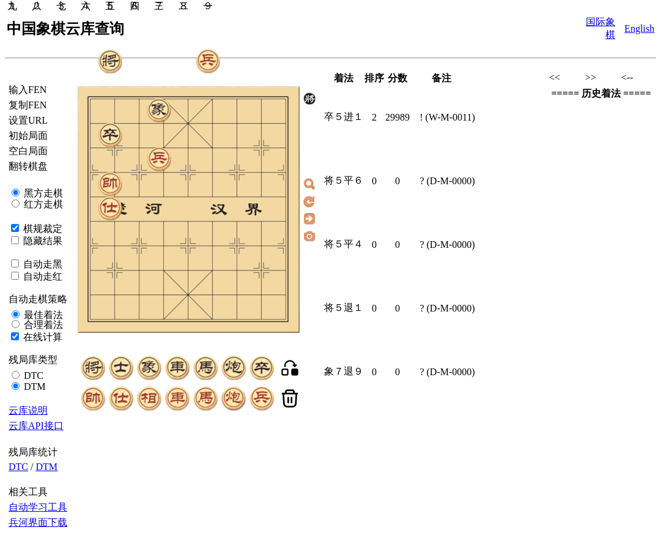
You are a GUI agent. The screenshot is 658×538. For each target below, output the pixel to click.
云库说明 (28, 410)
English (639, 28)
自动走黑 (41, 264)
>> (591, 77)
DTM (33, 386)
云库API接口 (36, 425)
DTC (32, 375)
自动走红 (41, 276)
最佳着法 (42, 315)
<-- (627, 77)
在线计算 (41, 337)
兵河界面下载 (38, 522)
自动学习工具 (38, 507)
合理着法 (42, 324)
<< (555, 77)
